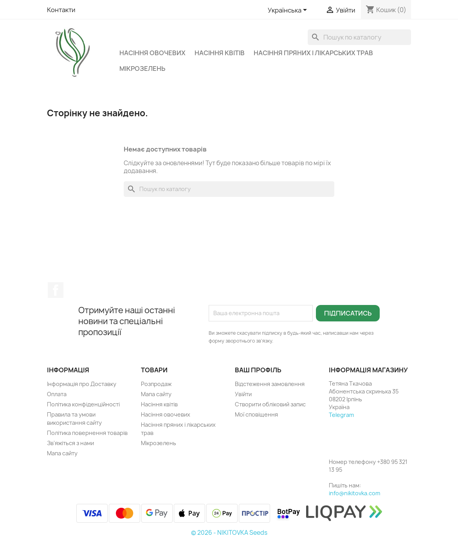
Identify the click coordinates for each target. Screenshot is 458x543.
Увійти (243, 394)
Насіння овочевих (152, 53)
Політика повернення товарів (87, 433)
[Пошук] (359, 37)
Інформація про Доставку (81, 384)
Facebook (55, 290)
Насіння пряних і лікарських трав (313, 53)
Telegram (341, 415)
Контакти (61, 9)
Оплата (57, 394)
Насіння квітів (220, 53)
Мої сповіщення (256, 414)
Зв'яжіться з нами (70, 443)
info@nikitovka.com (354, 493)
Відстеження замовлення (270, 384)
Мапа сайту (62, 453)
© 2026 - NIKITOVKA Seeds (229, 533)
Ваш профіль (258, 370)
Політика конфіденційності (83, 404)
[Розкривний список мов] (289, 10)
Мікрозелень (142, 68)
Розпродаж (156, 384)
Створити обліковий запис (270, 404)
